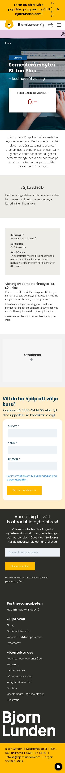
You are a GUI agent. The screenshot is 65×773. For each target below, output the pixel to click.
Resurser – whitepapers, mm (24, 637)
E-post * (13, 426)
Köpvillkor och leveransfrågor (25, 658)
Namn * (12, 443)
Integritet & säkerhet (19, 682)
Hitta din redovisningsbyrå (23, 609)
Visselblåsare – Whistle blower (25, 694)
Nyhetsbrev (14, 643)
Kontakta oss (21, 652)
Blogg (10, 625)
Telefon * (14, 459)
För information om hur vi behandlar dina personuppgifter (26, 579)
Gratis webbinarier (18, 631)
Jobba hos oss (16, 670)
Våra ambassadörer (19, 676)
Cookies (12, 688)
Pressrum (12, 664)
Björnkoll (17, 619)
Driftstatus (13, 700)
